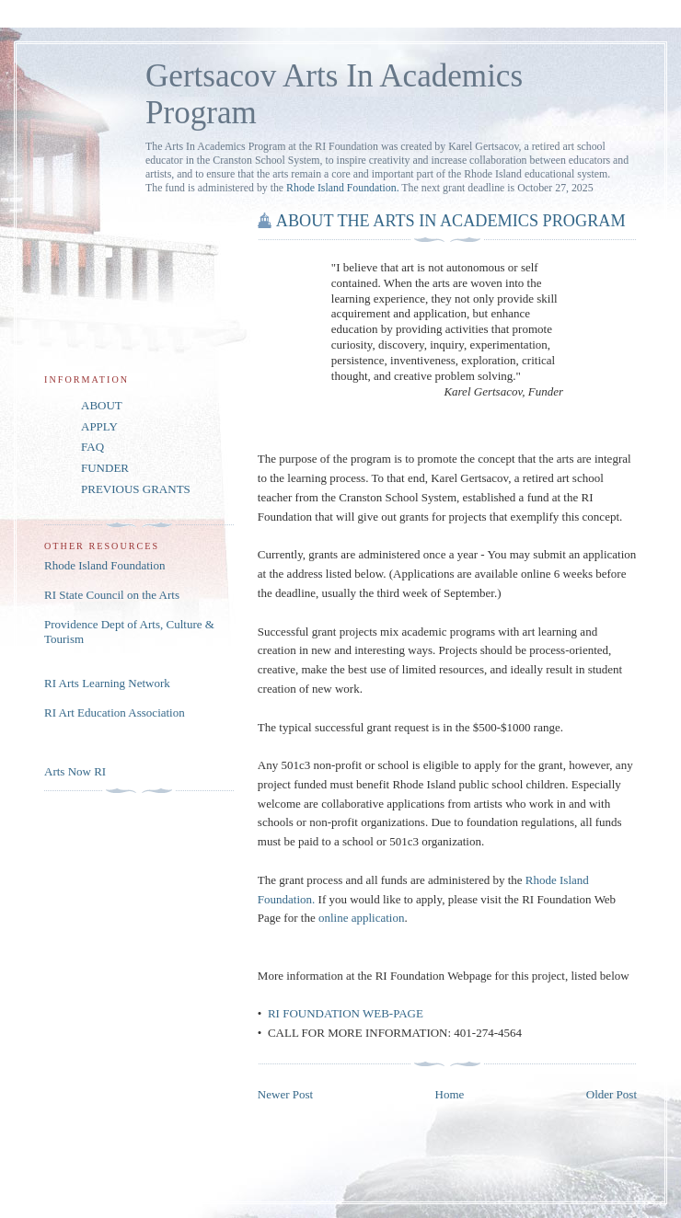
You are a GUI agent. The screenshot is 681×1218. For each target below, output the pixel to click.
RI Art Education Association (114, 712)
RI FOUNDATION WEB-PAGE (345, 1013)
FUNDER (105, 468)
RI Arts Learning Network (107, 683)
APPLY (99, 426)
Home (450, 1094)
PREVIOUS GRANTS (135, 489)
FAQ (92, 447)
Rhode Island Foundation (104, 565)
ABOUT (101, 405)
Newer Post (285, 1094)
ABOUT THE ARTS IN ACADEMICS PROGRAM (451, 221)
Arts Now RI (75, 771)
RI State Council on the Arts (111, 595)
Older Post (611, 1094)
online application (361, 918)
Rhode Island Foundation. (342, 187)
